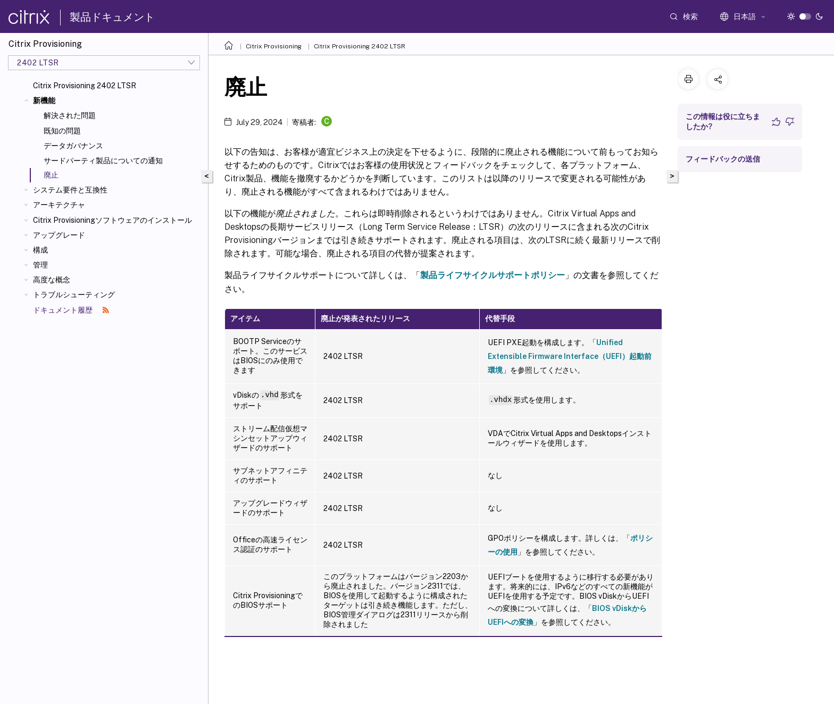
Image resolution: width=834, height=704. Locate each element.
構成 (40, 250)
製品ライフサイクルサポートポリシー (492, 275)
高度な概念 (51, 279)
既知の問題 (62, 131)
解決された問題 (70, 115)
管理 (40, 265)
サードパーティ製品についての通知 (103, 160)
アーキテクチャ (59, 204)
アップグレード (59, 235)
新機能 (44, 100)
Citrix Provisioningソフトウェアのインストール (112, 220)
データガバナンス (73, 145)
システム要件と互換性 (70, 190)
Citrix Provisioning (274, 46)
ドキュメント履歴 (71, 310)
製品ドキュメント (112, 17)
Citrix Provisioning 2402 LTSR (84, 85)
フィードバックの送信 (723, 159)
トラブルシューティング (74, 294)
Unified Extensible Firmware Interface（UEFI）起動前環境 (570, 356)
